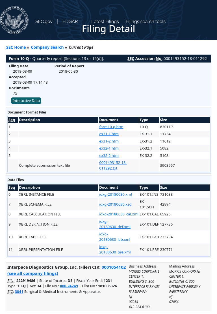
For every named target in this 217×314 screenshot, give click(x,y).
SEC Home (16, 47)
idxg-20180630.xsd (115, 204)
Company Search (47, 47)
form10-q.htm (111, 126)
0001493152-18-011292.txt (113, 165)
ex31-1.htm (109, 133)
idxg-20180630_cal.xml (118, 214)
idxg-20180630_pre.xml (115, 249)
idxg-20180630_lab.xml (114, 236)
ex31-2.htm (109, 141)
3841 (19, 291)
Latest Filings (105, 21)
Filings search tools (146, 21)
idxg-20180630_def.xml (115, 224)
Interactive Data (26, 100)
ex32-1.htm (109, 148)
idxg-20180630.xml (115, 194)
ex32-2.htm (109, 155)
